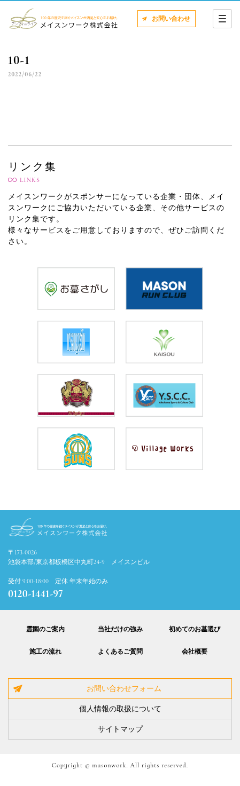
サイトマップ (120, 729)
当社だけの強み (120, 629)
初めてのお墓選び (194, 629)
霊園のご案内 (45, 629)
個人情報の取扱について (120, 708)
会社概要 (194, 651)
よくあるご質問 (120, 651)
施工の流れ (45, 651)
